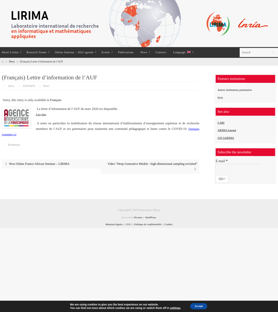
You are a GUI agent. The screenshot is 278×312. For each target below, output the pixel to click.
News (12, 61)
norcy (11, 85)
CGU (128, 224)
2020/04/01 (30, 85)
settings (173, 307)
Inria (221, 97)
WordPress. (151, 217)
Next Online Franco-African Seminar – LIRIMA (38, 164)
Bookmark (14, 144)
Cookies (168, 224)
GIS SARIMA (228, 138)
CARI (222, 122)
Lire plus (42, 114)
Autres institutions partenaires (238, 90)
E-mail (222, 161)
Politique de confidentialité (147, 224)
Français (55, 100)
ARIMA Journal (229, 130)
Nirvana (138, 217)
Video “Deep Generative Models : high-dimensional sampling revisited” (150, 166)
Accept (198, 306)
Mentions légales (114, 224)
